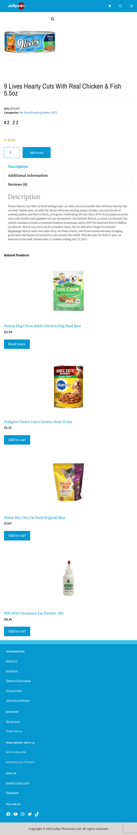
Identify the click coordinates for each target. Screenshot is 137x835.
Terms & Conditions (18, 700)
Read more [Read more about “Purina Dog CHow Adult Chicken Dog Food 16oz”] (17, 344)
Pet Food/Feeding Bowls (34, 112)
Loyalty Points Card (17, 783)
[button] (52, 19)
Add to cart (36, 152)
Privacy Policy (14, 690)
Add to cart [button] (17, 440)
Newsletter (12, 792)
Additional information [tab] (28, 175)
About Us (11, 661)
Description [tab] (18, 166)
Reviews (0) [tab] (17, 184)
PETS (54, 112)
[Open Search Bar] (120, 6)
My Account (13, 721)
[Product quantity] (12, 152)
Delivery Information (18, 680)
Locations (11, 671)
